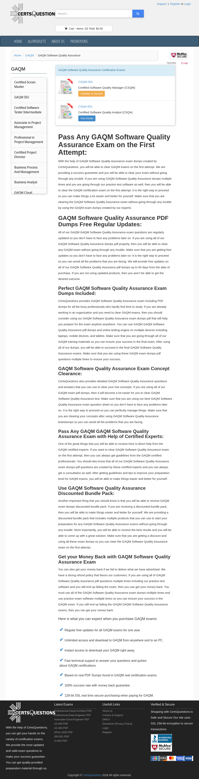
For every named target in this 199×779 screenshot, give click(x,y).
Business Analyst (25, 182)
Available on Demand (91, 93)
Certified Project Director (25, 155)
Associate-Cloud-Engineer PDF (71, 719)
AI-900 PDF (60, 740)
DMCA (106, 719)
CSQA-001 (85, 106)
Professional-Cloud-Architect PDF (73, 710)
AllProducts (37, 41)
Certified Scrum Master (24, 85)
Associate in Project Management (27, 125)
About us (58, 41)
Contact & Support (112, 715)
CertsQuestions (92, 775)
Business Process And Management (26, 170)
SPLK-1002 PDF (63, 732)
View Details (86, 118)
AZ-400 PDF (61, 728)
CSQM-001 (85, 81)
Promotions (79, 41)
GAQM (29, 55)
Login (187, 3)
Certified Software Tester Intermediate (27, 110)
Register (175, 3)
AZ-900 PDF (61, 723)
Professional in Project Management (28, 140)
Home (18, 41)
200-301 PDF (61, 736)
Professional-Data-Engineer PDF (72, 715)
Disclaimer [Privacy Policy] (117, 723)
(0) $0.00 (84, 28)
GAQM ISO (21, 97)
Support (161, 3)
